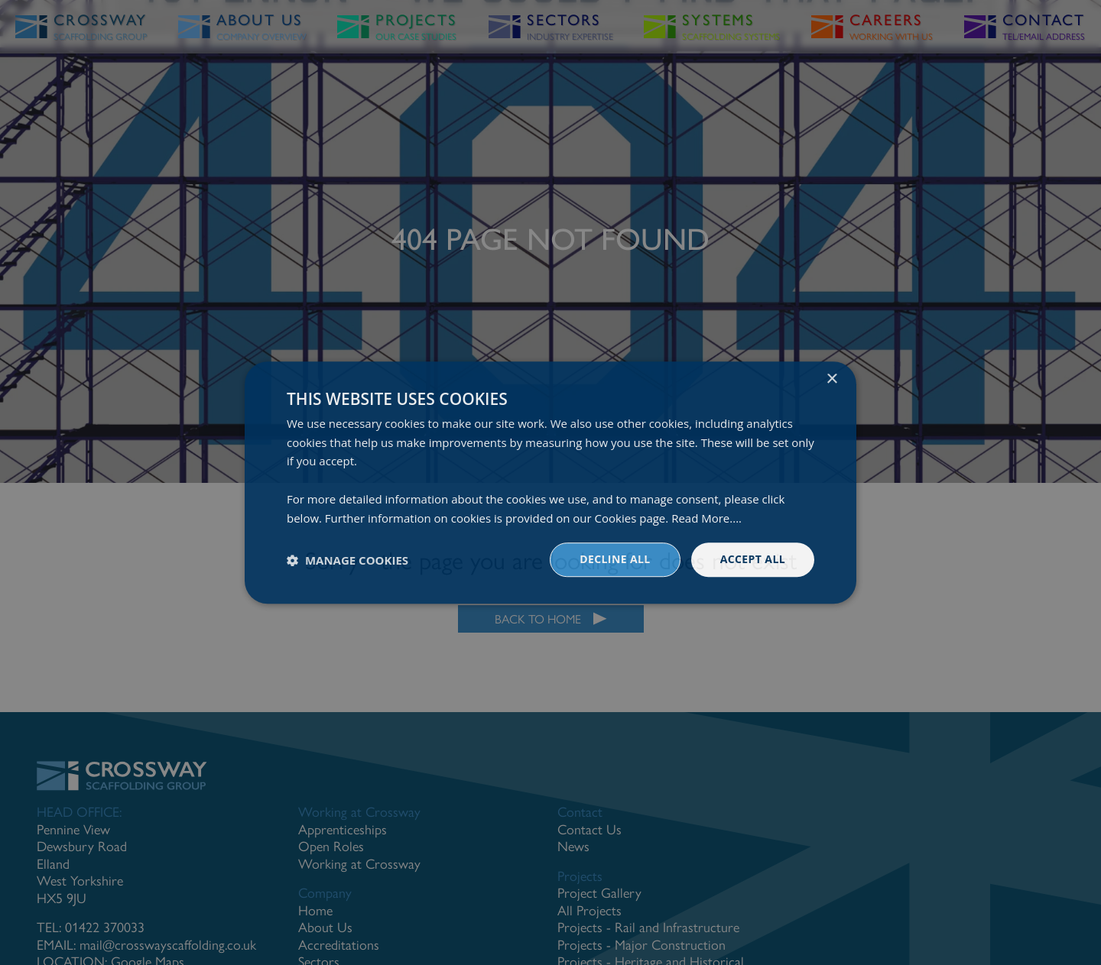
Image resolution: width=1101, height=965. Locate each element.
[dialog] (550, 482)
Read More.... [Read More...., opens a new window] (706, 518)
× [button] (831, 379)
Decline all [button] (615, 559)
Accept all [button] (752, 559)
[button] (347, 560)
